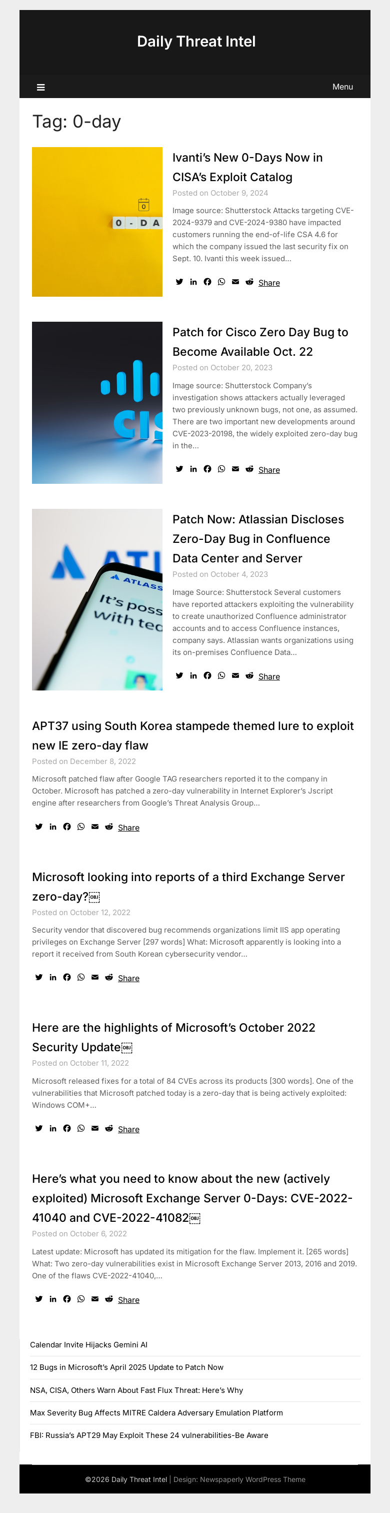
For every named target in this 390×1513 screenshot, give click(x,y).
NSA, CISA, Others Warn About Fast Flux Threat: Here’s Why (136, 1409)
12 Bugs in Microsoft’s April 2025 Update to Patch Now (127, 1386)
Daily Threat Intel (196, 41)
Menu (342, 87)
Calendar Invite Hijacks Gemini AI (89, 1364)
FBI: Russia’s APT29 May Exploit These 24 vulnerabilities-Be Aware (149, 1454)
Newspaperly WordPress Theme (253, 1498)
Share (269, 283)
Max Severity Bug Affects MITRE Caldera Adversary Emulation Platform (156, 1432)
